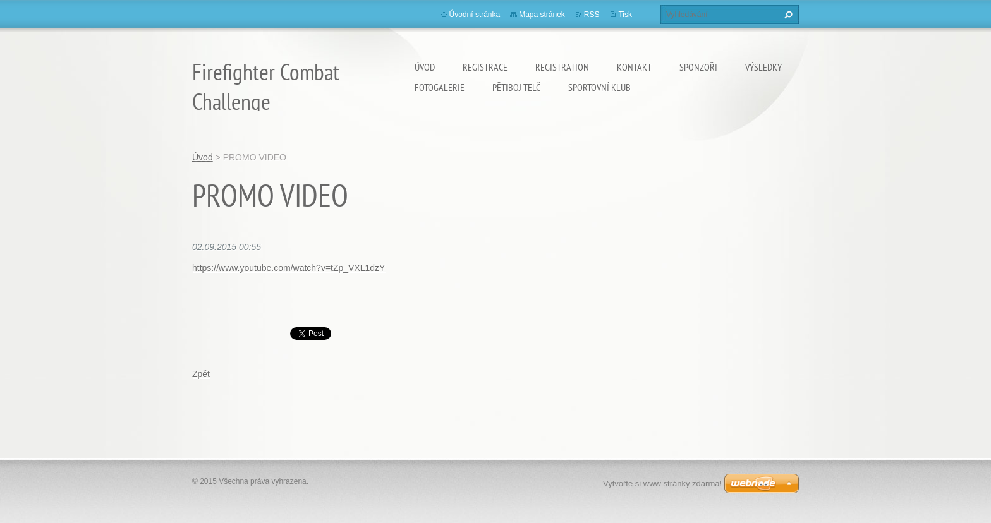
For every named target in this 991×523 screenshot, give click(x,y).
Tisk (625, 14)
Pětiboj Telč (516, 87)
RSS (592, 14)
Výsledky (763, 67)
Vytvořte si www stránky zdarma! (662, 483)
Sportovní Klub (599, 87)
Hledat (786, 14)
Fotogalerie (440, 87)
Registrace (485, 67)
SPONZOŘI (698, 67)
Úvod (425, 67)
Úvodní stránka (475, 14)
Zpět (201, 374)
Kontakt (634, 67)
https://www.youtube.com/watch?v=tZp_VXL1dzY (288, 268)
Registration (562, 67)
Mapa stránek (542, 14)
